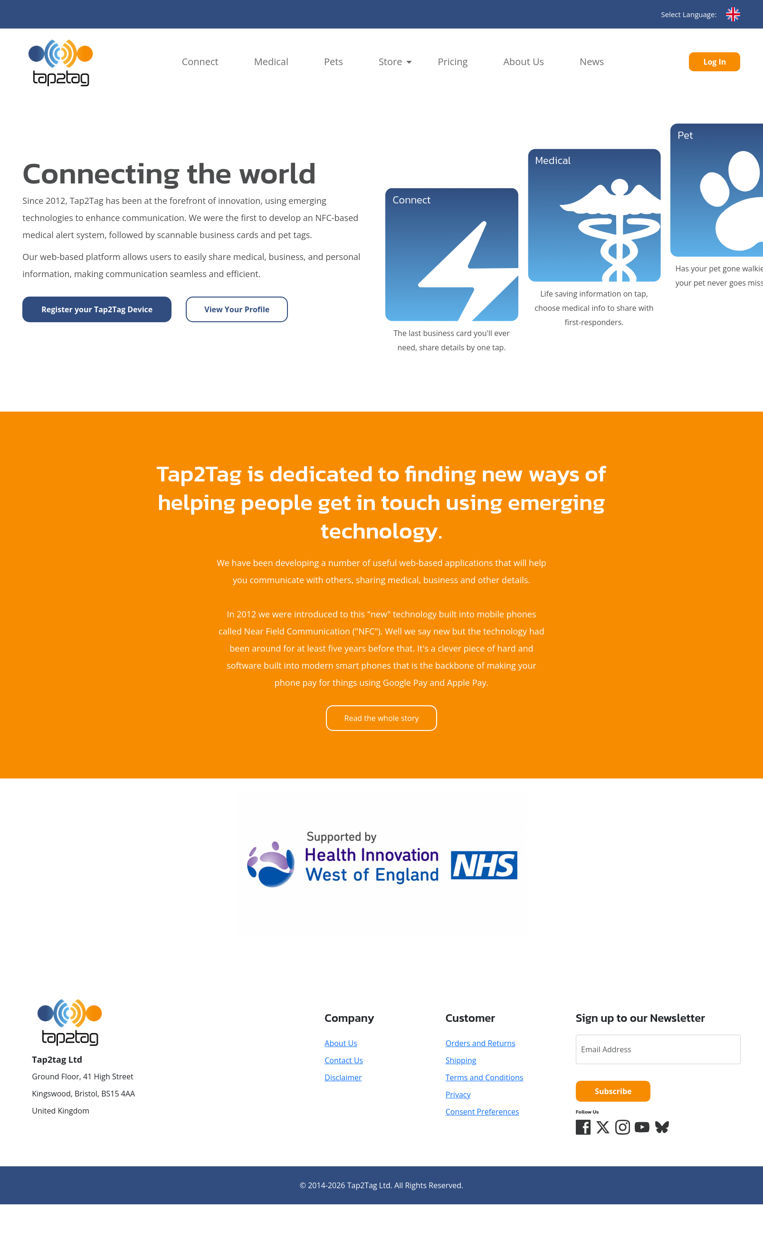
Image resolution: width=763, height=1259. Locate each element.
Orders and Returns (480, 1043)
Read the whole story (381, 718)
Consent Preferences (482, 1111)
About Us (523, 61)
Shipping (461, 1060)
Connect (200, 61)
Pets (333, 61)
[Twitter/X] (603, 1127)
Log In (714, 62)
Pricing (452, 61)
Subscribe (613, 1091)
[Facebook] (583, 1127)
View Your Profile (236, 309)
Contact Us (343, 1060)
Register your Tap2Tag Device (97, 309)
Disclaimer (343, 1077)
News (592, 61)
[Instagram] (623, 1127)
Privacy (458, 1094)
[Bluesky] (663, 1127)
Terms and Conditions (485, 1077)
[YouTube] (643, 1127)
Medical (271, 61)
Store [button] (390, 61)
